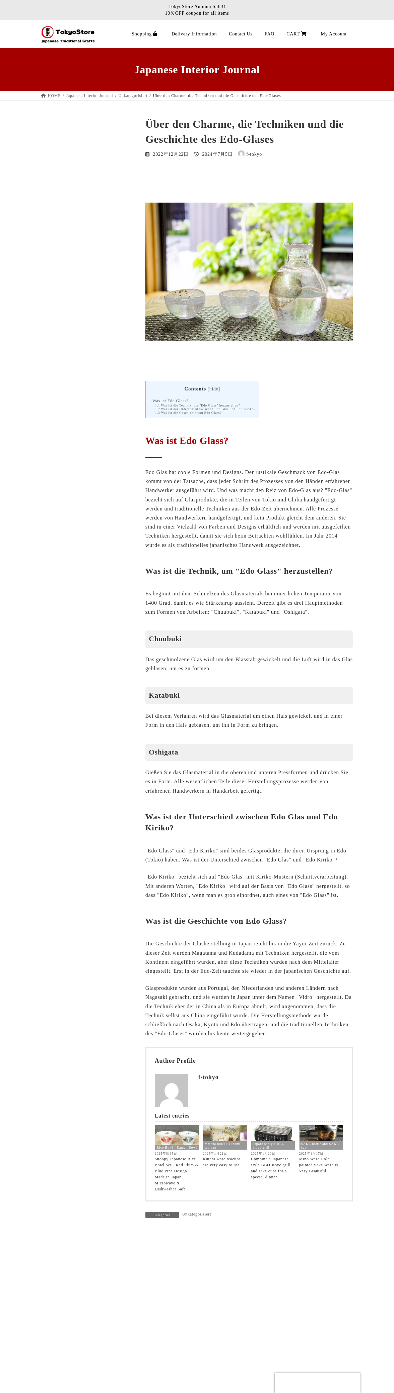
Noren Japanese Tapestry (72, 302)
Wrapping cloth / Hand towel (77, 375)
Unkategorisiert (196, 1214)
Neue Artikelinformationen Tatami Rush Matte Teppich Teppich (82, 688)
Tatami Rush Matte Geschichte (78, 750)
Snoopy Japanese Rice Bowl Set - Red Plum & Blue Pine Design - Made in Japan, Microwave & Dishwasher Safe (177, 1174)
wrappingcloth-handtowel (73, 853)
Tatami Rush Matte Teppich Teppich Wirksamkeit (84, 653)
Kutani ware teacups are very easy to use (222, 1162)
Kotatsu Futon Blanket (70, 216)
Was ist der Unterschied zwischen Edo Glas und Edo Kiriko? (205, 409)
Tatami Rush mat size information (82, 792)
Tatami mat (58, 841)
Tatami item (58, 241)
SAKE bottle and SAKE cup (320, 1145)
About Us (61, 1377)
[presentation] (317, 1383)
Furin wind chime (64, 277)
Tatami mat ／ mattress (70, 192)
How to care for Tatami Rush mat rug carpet (85, 671)
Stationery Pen (61, 154)
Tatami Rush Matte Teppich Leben (82, 591)
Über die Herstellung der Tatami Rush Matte (86, 606)
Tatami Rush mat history (72, 976)
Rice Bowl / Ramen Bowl (177, 1147)
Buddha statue (61, 461)
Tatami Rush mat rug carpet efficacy (85, 638)
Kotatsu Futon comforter (72, 890)
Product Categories (66, 510)
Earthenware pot (63, 314)
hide (213, 388)
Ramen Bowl (59, 805)
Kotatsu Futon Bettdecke (72, 939)
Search (113, 121)
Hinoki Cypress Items (69, 437)
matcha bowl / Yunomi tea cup (222, 1145)
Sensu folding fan (64, 265)
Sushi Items (58, 351)
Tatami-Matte (60, 578)
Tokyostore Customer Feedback (79, 763)
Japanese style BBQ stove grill (268, 1145)
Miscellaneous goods (68, 424)
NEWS (53, 988)
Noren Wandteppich (67, 915)
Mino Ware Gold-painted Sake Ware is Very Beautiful (318, 1165)
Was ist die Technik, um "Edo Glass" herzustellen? (197, 405)
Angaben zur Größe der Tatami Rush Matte (85, 778)
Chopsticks (57, 363)
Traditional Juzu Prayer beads (77, 473)
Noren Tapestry (62, 817)
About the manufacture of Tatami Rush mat (81, 736)
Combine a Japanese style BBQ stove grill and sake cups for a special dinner (270, 1168)
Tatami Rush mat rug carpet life (80, 964)
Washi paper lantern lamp (73, 253)
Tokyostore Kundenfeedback (76, 721)
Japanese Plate (61, 339)
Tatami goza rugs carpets (72, 204)
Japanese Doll (61, 290)
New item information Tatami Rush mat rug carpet (83, 706)
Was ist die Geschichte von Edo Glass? (188, 413)
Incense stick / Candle (69, 498)
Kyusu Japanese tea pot (71, 387)
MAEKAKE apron (65, 179)
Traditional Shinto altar (71, 449)
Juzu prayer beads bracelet (74, 485)
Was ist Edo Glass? (169, 400)
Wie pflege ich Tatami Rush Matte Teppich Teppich (82, 623)
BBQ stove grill (63, 167)
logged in (188, 1257)
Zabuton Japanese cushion (74, 229)
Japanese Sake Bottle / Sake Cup (81, 412)
